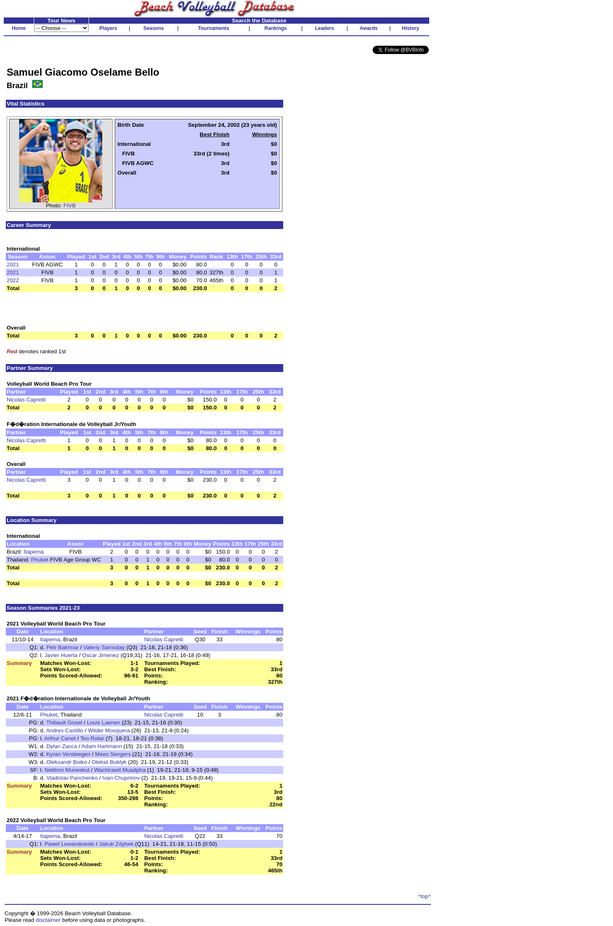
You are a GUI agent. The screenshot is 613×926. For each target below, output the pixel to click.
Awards (369, 28)
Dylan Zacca (61, 746)
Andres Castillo (65, 730)
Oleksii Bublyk (108, 762)
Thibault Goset (64, 722)
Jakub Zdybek (116, 844)
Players (108, 28)
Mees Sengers (113, 754)
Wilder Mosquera (109, 730)
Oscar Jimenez (100, 655)
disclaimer (48, 920)
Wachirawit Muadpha (120, 770)
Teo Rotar (92, 738)
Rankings (275, 28)
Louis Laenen (103, 722)
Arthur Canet (60, 738)
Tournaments (213, 28)
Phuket (40, 560)
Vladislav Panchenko (72, 778)
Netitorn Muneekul (66, 770)
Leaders (324, 28)
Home (18, 28)
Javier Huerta (60, 655)
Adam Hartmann (102, 746)
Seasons (153, 28)
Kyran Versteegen (68, 754)
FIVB (70, 205)
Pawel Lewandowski (69, 844)
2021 (13, 264)
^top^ (424, 896)
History (410, 28)
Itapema (34, 552)
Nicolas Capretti (26, 400)
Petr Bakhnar (62, 647)
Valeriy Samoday (104, 647)
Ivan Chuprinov (121, 778)
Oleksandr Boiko (66, 762)
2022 (13, 280)
